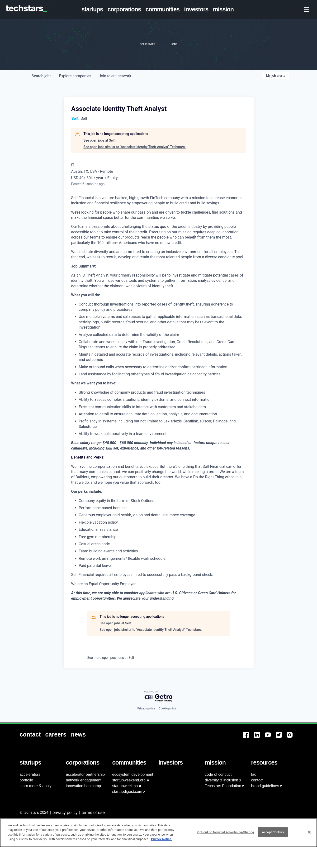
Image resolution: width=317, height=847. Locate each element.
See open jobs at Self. (100, 140)
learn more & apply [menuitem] (36, 786)
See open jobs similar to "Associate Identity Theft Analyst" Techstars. (135, 147)
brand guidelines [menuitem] (265, 786)
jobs (42, 76)
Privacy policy (146, 708)
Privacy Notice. (161, 842)
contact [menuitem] (257, 780)
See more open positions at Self (110, 658)
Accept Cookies (273, 835)
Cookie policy (167, 708)
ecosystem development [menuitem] (132, 774)
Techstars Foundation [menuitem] (223, 786)
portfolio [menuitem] (26, 780)
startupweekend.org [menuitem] (129, 780)
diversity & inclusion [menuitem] (221, 780)
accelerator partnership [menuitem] (85, 774)
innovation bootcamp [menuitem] (83, 786)
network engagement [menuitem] (83, 780)
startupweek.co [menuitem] (125, 786)
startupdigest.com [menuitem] (127, 792)
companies (75, 76)
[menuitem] (93, 9)
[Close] (309, 835)
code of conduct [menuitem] (218, 774)
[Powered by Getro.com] (158, 696)
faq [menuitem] (253, 774)
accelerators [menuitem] (30, 774)
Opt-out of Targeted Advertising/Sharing (225, 835)
